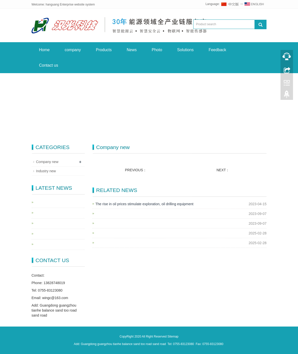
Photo (157, 50)
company (73, 50)
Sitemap (173, 336)
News (132, 50)
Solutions (185, 50)
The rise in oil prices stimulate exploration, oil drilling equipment (145, 204)
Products (104, 50)
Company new (47, 162)
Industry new (46, 171)
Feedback (217, 50)
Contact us (48, 65)
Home (44, 50)
